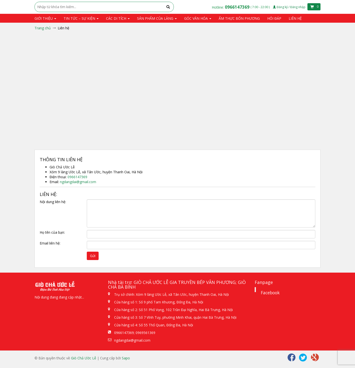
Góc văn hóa (197, 18)
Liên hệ (295, 18)
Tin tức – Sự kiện (81, 18)
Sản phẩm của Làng (157, 18)
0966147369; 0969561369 (134, 332)
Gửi (92, 255)
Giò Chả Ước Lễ (83, 358)
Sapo (126, 358)
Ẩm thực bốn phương (239, 18)
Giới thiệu (45, 18)
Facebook (270, 293)
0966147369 (237, 7)
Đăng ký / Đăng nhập (289, 7)
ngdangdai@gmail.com (78, 181)
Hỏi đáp (274, 18)
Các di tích (118, 18)
